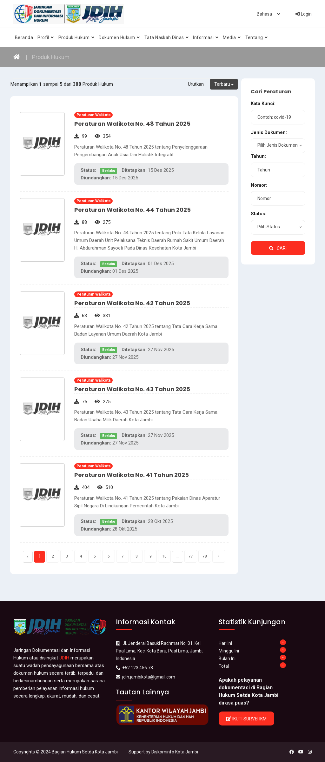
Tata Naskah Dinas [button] (166, 37)
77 (191, 556)
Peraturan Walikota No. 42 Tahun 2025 (132, 303)
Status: (258, 214)
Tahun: (258, 156)
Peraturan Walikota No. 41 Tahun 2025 (131, 475)
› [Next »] (218, 556)
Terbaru (224, 84)
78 (204, 556)
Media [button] (232, 37)
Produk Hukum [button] (76, 37)
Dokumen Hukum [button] (119, 37)
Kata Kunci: (263, 103)
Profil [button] (45, 37)
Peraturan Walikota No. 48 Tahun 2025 (132, 124)
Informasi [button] (205, 37)
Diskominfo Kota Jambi (174, 751)
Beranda (24, 37)
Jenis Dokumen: (269, 132)
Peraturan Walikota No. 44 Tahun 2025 (132, 210)
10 (164, 556)
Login (303, 14)
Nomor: (259, 185)
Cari (278, 248)
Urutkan (196, 84)
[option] (162, 715)
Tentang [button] (256, 37)
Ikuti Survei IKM (246, 718)
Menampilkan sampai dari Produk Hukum (61, 84)
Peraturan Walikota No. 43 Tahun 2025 (132, 389)
